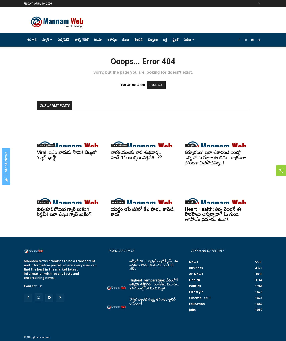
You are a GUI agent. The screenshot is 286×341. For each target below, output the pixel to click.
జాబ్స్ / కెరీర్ (82, 39)
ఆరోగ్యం (112, 39)
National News (119, 145)
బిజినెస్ (139, 39)
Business (43, 202)
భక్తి (165, 39)
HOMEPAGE (156, 85)
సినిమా (98, 39)
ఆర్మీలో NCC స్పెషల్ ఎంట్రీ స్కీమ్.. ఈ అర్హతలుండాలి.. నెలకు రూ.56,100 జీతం (153, 265)
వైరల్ (176, 39)
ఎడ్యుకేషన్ (63, 39)
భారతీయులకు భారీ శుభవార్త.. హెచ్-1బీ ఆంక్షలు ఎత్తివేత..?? (136, 155)
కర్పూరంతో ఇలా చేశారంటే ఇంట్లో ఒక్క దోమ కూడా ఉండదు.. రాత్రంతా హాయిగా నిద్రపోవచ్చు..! (215, 157)
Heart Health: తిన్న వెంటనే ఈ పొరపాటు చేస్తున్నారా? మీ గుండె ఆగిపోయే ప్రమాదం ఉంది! (213, 214)
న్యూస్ (47, 39)
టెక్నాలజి (153, 39)
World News (118, 202)
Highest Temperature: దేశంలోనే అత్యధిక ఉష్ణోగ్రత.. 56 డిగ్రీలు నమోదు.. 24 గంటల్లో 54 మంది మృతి (154, 284)
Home (32, 39)
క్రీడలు (125, 39)
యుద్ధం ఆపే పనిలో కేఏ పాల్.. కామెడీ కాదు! (142, 211)
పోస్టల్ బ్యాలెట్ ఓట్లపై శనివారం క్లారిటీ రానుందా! (152, 301)
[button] (259, 3)
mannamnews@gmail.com (64, 286)
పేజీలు (189, 39)
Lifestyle (190, 145)
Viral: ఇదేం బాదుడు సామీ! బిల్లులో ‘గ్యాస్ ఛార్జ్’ (67, 155)
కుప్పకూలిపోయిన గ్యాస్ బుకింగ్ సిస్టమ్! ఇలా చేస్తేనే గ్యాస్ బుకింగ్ (64, 211)
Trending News (46, 145)
